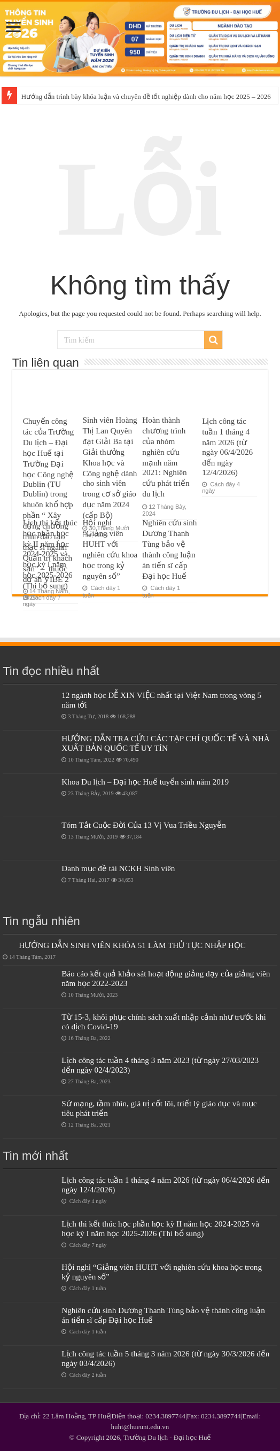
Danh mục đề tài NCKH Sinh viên (118, 868)
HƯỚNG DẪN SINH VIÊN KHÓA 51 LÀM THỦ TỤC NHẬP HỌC (132, 945)
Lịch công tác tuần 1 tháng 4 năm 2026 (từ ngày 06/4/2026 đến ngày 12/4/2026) (227, 446)
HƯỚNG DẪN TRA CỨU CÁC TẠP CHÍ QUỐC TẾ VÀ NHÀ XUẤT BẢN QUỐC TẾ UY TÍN (165, 743)
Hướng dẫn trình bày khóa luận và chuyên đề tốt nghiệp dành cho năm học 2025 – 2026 (146, 96)
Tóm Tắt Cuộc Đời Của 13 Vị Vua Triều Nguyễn (143, 824)
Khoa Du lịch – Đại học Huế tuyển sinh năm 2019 (145, 781)
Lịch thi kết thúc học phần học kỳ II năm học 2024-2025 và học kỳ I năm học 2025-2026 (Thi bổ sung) (50, 554)
